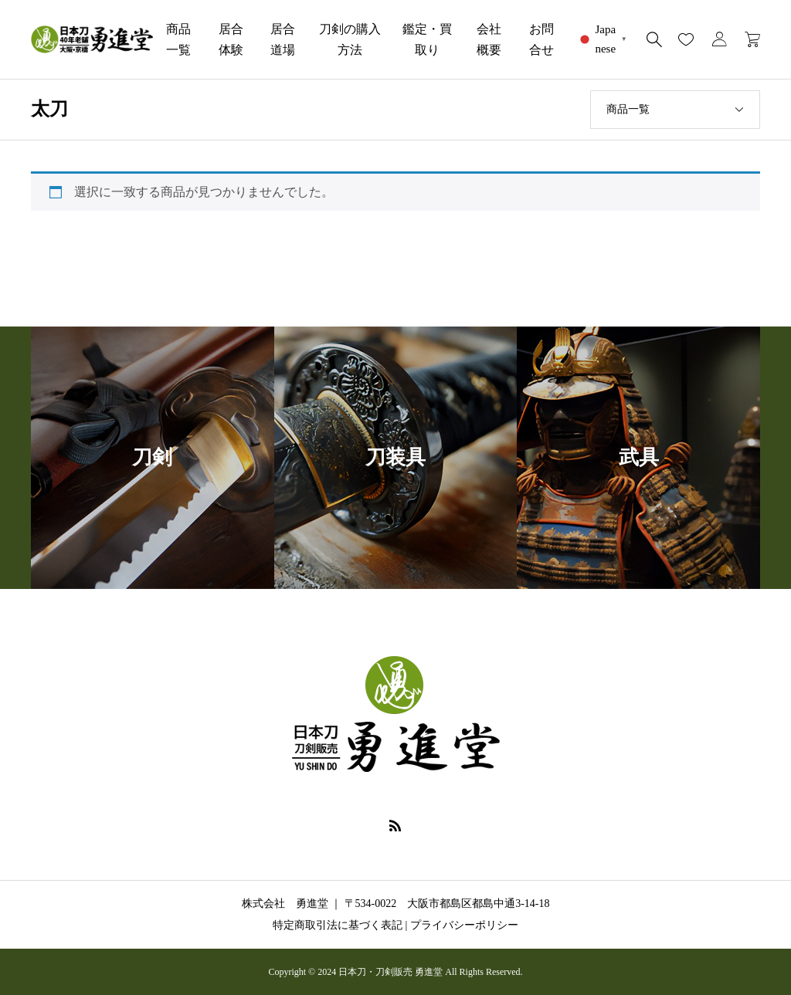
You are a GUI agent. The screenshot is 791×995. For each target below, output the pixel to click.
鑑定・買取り (427, 39)
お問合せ (541, 39)
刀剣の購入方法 (350, 39)
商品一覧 (178, 39)
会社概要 (489, 39)
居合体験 (231, 39)
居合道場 (282, 39)
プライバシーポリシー (464, 925)
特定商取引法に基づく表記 (337, 925)
